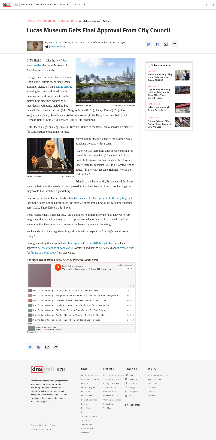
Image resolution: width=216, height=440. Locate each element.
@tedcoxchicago (57, 46)
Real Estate (86, 407)
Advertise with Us (155, 379)
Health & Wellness (89, 399)
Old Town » (153, 71)
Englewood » (154, 118)
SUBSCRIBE (133, 404)
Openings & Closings (112, 399)
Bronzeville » (155, 104)
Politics (106, 21)
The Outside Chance (112, 379)
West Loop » (153, 86)
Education (85, 391)
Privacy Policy (49, 425)
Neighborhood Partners (158, 375)
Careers (151, 391)
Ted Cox (53, 42)
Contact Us (152, 383)
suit (67, 127)
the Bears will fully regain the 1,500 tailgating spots (103, 198)
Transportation (87, 424)
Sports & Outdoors (89, 416)
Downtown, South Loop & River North (52, 21)
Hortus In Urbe (109, 391)
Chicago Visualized (111, 383)
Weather (85, 432)
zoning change (64, 86)
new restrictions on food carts (55, 247)
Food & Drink (86, 395)
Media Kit (152, 395)
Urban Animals (87, 428)
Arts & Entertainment (90, 21)
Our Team (152, 387)
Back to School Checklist (114, 375)
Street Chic (108, 403)
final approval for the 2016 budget (87, 243)
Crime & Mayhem (88, 387)
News (64, 4)
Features (79, 4)
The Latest (85, 420)
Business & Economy (90, 379)
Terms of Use (36, 425)
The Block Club (109, 387)
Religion (84, 412)
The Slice (107, 407)
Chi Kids (84, 383)
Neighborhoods (46, 4)
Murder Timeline (110, 395)
